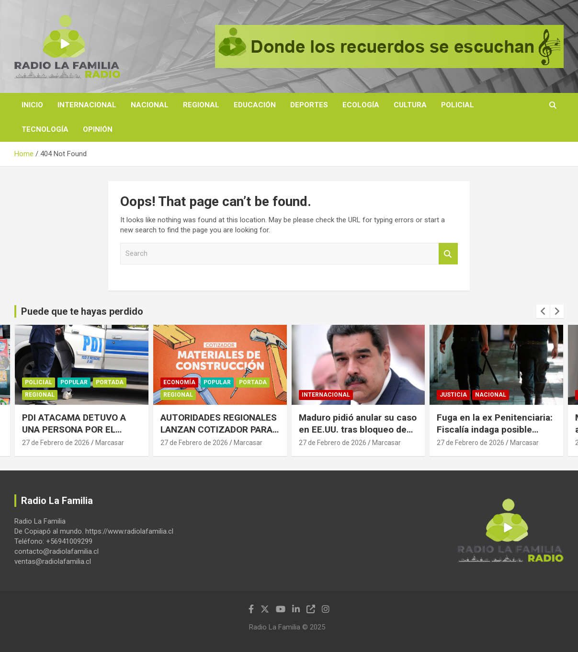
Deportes (309, 105)
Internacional (86, 105)
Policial (457, 105)
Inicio (32, 105)
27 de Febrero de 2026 (56, 442)
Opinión (98, 129)
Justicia (453, 394)
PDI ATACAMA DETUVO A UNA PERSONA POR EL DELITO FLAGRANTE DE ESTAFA (74, 435)
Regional (201, 105)
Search (448, 253)
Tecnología (45, 129)
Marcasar (109, 442)
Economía (179, 382)
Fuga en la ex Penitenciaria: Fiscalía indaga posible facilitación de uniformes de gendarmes (496, 435)
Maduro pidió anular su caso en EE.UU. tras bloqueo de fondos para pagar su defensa (358, 435)
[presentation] (543, 311)
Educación (255, 105)
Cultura (410, 105)
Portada (110, 382)
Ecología (360, 105)
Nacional (150, 105)
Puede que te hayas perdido (82, 311)
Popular (74, 382)
